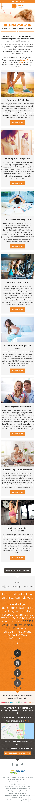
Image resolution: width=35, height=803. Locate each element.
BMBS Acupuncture (19, 795)
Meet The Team (16, 779)
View (27, 721)
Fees (31, 777)
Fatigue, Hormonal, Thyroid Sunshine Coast (17, 788)
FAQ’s (9, 779)
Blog (27, 777)
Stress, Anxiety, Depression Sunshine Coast (17, 786)
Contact (25, 779)
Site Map (24, 793)
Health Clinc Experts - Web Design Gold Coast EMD (17, 800)
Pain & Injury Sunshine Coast (17, 784)
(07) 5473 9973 (7, 748)
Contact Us (24, 60)
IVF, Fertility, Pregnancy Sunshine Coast (17, 791)
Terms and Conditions (14, 793)
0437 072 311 (28, 748)
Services (22, 777)
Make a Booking (17, 1)
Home (4, 777)
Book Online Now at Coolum (17, 753)
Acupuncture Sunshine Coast (17, 782)
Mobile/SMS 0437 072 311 (19, 626)
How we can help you (13, 777)
